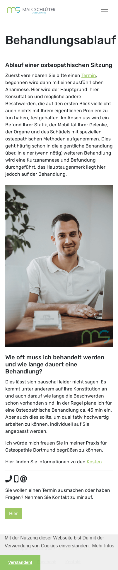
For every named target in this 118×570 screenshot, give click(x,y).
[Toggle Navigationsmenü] (104, 9)
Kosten (94, 462)
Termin (88, 75)
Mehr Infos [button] (103, 545)
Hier (13, 513)
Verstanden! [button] (20, 562)
